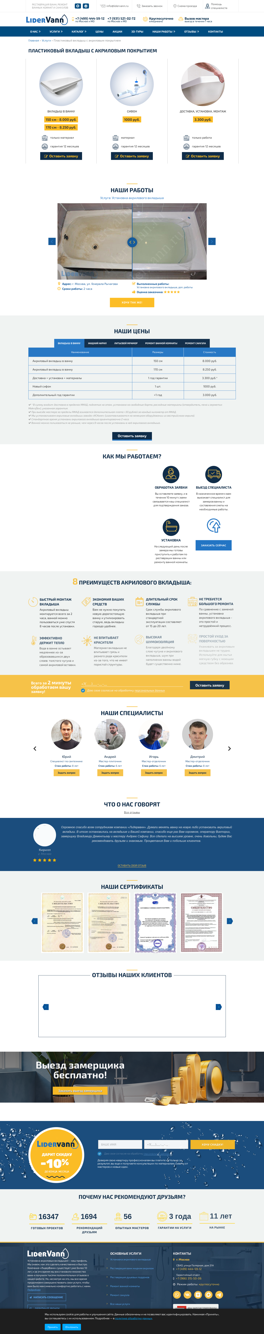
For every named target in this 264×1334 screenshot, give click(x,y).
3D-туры (137, 31)
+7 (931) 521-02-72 (121, 18)
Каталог (78, 31)
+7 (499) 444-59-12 (89, 18)
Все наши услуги (123, 1303)
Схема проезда (187, 5)
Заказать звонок (152, 5)
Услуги (55, 31)
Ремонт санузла (123, 1295)
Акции (117, 31)
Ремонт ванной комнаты (128, 1286)
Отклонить (71, 1327)
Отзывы (190, 31)
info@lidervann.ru (117, 5)
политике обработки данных (133, 1318)
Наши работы (162, 31)
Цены (100, 31)
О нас (34, 31)
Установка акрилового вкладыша (134, 1259)
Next (219, 1007)
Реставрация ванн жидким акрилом (135, 1268)
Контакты (215, 31)
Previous (45, 1007)
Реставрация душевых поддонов (133, 1277)
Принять (53, 1327)
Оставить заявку (61, 156)
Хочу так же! (132, 302)
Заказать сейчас (217, 545)
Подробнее (30, 1289)
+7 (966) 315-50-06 (192, 1278)
